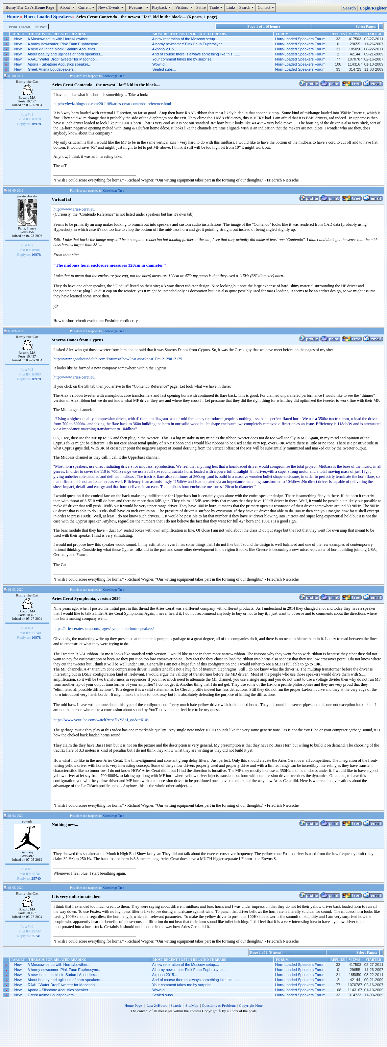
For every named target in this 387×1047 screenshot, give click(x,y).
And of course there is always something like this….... (196, 54)
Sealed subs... (164, 69)
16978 (36, 124)
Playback (162, 7)
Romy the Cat (27, 81)
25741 (36, 936)
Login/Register (373, 8)
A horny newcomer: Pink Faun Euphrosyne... (189, 44)
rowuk (27, 821)
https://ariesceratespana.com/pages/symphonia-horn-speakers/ (103, 628)
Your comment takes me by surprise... (183, 59)
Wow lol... (160, 64)
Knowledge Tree (113, 76)
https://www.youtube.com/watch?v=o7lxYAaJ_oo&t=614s (100, 719)
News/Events (111, 7)
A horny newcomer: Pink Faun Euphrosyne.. (64, 44)
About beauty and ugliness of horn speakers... (65, 54)
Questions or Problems (219, 1005)
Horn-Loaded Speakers (48, 16)
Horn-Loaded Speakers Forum (300, 39)
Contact (266, 7)
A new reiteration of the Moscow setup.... (185, 39)
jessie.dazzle (27, 196)
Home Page (133, 1005)
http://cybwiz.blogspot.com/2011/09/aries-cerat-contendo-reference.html (112, 103)
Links (230, 7)
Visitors (184, 7)
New (18, 39)
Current (87, 7)
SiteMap (192, 1005)
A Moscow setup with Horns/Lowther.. (59, 39)
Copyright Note (251, 1005)
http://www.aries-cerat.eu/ (74, 209)
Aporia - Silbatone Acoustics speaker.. (59, 64)
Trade (217, 7)
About (67, 7)
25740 (36, 878)
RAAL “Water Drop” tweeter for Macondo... (63, 59)
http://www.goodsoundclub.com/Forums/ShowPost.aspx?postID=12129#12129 (117, 359)
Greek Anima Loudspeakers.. (52, 69)
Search (247, 7)
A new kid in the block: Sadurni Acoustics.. (62, 49)
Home (13, 16)
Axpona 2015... (164, 49)
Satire (201, 7)
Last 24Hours (156, 1005)
